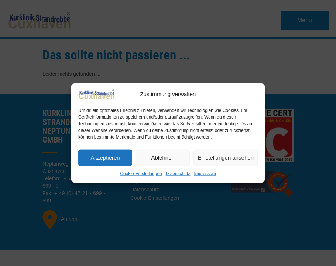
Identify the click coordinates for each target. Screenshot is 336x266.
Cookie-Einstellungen (141, 173)
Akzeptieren (105, 157)
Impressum (205, 173)
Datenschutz (178, 173)
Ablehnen (162, 157)
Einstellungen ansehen (226, 157)
